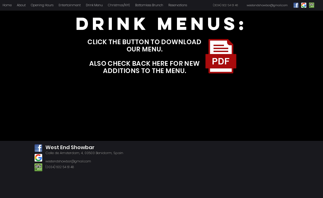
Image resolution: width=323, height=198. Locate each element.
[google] (38, 158)
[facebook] (38, 148)
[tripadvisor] (38, 167)
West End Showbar (69, 147)
